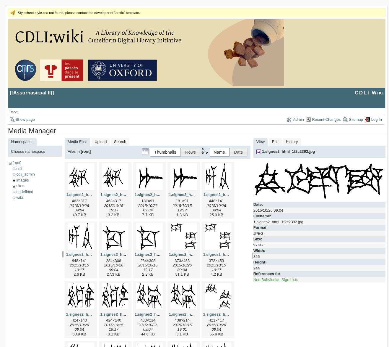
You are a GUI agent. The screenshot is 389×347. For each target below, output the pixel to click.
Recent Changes (326, 119)
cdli (19, 168)
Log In (376, 119)
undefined (24, 191)
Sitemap (356, 119)
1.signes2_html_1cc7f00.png (161, 254)
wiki (19, 197)
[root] (16, 162)
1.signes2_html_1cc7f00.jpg (125, 254)
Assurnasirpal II (32, 93)
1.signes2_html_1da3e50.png (229, 254)
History (292, 141)
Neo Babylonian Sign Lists (275, 279)
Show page (25, 119)
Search (120, 141)
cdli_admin (25, 174)
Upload (101, 141)
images (22, 180)
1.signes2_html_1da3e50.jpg (195, 254)
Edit (275, 141)
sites (20, 186)
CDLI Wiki (369, 93)
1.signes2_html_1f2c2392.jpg (288, 151)
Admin (298, 119)
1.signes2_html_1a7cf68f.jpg (161, 194)
